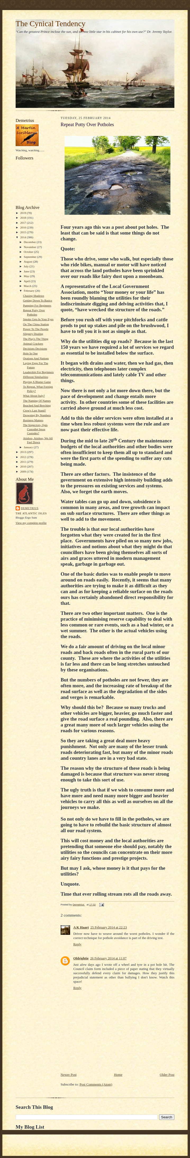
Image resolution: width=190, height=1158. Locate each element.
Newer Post (68, 1075)
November (30, 247)
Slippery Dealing (33, 333)
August (28, 261)
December (30, 242)
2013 (23, 452)
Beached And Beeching (37, 405)
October (29, 251)
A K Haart (81, 927)
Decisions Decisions (35, 348)
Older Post (167, 1075)
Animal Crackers (33, 343)
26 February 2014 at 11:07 (108, 958)
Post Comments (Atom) (96, 1084)
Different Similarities (35, 376)
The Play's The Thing (35, 338)
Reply (77, 944)
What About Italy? (34, 395)
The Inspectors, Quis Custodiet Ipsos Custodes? (35, 429)
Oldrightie (81, 958)
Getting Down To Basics (37, 300)
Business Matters (33, 420)
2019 (23, 212)
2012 (23, 457)
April (27, 281)
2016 (23, 227)
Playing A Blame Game (37, 381)
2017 (23, 222)
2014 (23, 237)
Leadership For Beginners (38, 372)
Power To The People (35, 329)
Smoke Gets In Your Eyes (38, 319)
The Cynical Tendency (50, 23)
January (29, 447)
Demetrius (30, 508)
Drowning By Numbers (37, 415)
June (27, 271)
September (30, 256)
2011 (23, 461)
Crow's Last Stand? (34, 410)
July (26, 266)
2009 (23, 471)
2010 (23, 466)
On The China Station (36, 324)
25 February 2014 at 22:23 (109, 927)
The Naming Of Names (37, 400)
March (28, 285)
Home (118, 1075)
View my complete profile (31, 522)
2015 (23, 232)
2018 (23, 217)
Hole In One (30, 353)
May (27, 276)
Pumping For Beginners (37, 305)
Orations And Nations (36, 358)
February (29, 290)
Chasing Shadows (33, 295)
